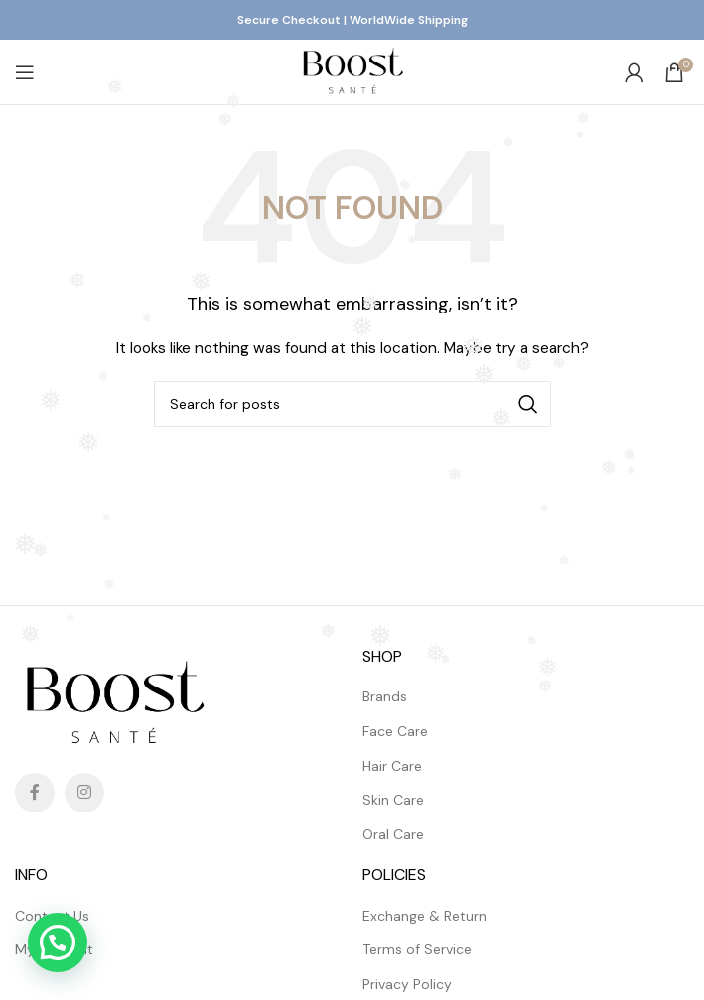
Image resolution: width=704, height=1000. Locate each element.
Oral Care (393, 834)
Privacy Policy (407, 984)
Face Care (395, 731)
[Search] (352, 404)
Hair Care (392, 766)
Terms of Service (417, 949)
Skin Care (393, 800)
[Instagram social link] (84, 792)
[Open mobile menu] (25, 72)
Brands (384, 696)
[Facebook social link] (35, 792)
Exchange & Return (424, 916)
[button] (57, 942)
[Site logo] (352, 70)
